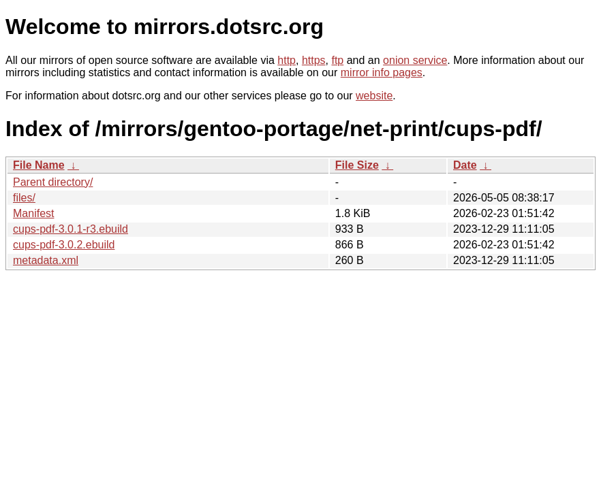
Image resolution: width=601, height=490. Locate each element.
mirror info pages (381, 72)
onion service (415, 60)
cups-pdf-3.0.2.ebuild (63, 244)
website (374, 95)
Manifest (33, 213)
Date (465, 165)
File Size (357, 165)
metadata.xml (45, 260)
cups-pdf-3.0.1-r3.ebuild (70, 229)
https (314, 60)
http (286, 60)
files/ (24, 197)
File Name (39, 165)
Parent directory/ (53, 182)
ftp (337, 60)
